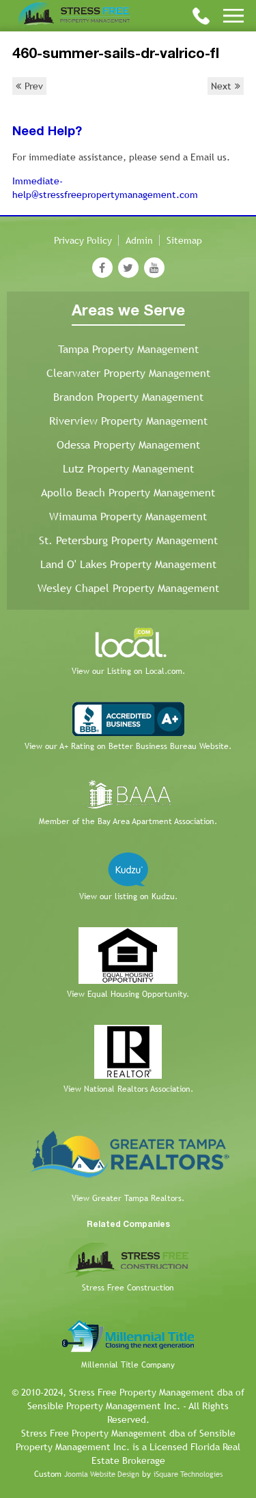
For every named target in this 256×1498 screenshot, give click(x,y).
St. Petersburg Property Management (128, 540)
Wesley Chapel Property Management (128, 588)
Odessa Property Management (128, 444)
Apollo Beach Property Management (128, 492)
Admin (139, 240)
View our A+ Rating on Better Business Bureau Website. (128, 746)
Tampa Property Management (128, 349)
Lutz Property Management (128, 468)
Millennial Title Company (128, 1365)
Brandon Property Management (128, 397)
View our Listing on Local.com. (128, 671)
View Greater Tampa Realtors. (128, 1198)
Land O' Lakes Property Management (128, 564)
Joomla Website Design (101, 1474)
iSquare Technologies (188, 1474)
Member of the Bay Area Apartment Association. (128, 821)
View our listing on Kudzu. (128, 896)
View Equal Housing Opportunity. (128, 994)
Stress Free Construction (128, 1287)
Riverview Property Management (128, 420)
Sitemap (184, 240)
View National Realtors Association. (128, 1089)
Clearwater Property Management (128, 373)
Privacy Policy (83, 240)
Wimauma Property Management (128, 516)
